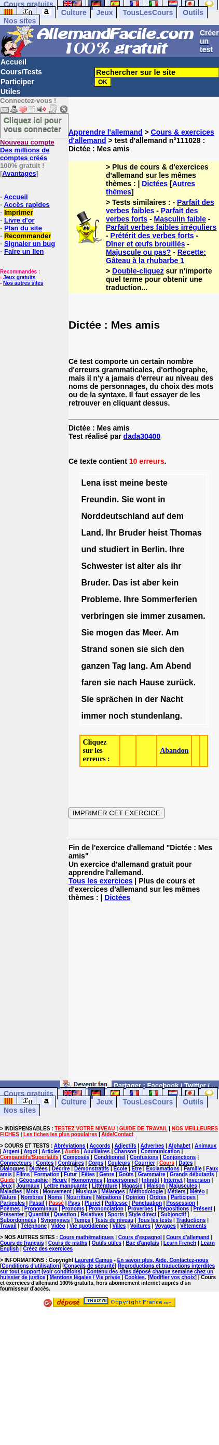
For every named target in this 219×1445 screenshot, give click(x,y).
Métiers (176, 1191)
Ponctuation (147, 1203)
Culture (74, 12)
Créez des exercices (48, 1249)
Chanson (125, 1151)
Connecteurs (16, 1163)
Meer (151, 632)
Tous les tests (155, 1220)
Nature (8, 1197)
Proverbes (140, 1209)
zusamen (185, 615)
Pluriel (93, 1203)
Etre (137, 1168)
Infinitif (150, 1180)
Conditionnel (110, 1157)
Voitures (140, 1226)
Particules (12, 1203)
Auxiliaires (97, 1151)
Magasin (132, 1186)
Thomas (185, 532)
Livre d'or (19, 220)
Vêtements (193, 1226)
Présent (203, 1209)
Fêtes (88, 1174)
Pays (74, 1203)
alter (146, 566)
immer (152, 615)
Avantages (19, 173)
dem (175, 516)
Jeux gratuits (19, 277)
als (162, 566)
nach (127, 682)
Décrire (61, 1168)
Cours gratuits (28, 1093)
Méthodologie (146, 1191)
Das (120, 582)
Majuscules (183, 1186)
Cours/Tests (21, 72)
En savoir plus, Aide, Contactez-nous (163, 1260)
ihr (176, 566)
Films (23, 1174)
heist (157, 532)
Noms (55, 1197)
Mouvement (57, 1191)
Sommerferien (169, 599)
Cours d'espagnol (140, 1237)
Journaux (27, 1186)
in (161, 499)
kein (170, 582)
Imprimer (18, 212)
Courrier (144, 1163)
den (176, 649)
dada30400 (142, 436)
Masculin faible (180, 219)
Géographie (33, 1180)
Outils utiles (106, 1243)
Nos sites (20, 21)
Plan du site (23, 228)
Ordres (158, 1197)
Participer (17, 81)
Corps (95, 1163)
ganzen (95, 665)
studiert (114, 549)
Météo (197, 1191)
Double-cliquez (138, 271)
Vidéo (58, 1226)
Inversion (198, 1180)
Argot (30, 1151)
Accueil (13, 62)
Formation (47, 1174)
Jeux (105, 12)
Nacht (171, 699)
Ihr (111, 532)
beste (157, 482)
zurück (180, 682)
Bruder (132, 532)
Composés (76, 1157)
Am (172, 632)
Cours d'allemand (188, 1237)
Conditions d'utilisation (30, 1266)
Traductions (191, 1220)
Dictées (155, 183)
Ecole (121, 1168)
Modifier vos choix (172, 1277)
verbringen (103, 615)
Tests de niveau (114, 1220)
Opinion (135, 1197)
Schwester (102, 566)
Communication (160, 1151)
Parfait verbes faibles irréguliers (161, 227)
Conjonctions (179, 1157)
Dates (186, 1163)
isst (110, 482)
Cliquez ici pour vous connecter (33, 124)
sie (132, 615)
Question (64, 1214)
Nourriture (79, 1197)
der (151, 699)
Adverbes (153, 1146)
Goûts (126, 1174)
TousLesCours (147, 12)
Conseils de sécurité (89, 1266)
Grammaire (152, 1174)
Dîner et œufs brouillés (145, 244)
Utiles (10, 91)
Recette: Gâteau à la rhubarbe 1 (156, 256)
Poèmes (10, 1209)
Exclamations (162, 1168)
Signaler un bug (29, 244)
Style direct (142, 1214)
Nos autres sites (23, 283)
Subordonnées (18, 1220)
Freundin (99, 499)
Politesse (116, 1203)
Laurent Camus (94, 1260)
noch (118, 715)
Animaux (205, 1146)
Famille (192, 1168)
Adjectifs (125, 1146)
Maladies (11, 1191)
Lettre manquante (66, 1186)
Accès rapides (26, 205)
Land (91, 532)
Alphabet (179, 1146)
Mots (32, 1191)
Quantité (39, 1214)
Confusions (144, 1157)
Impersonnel (122, 1180)
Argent (11, 1151)
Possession (180, 1203)
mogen (109, 632)
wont (145, 499)
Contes (44, 1163)
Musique (86, 1191)
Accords (99, 1146)
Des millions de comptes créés (27, 150)
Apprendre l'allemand (106, 132)
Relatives (91, 1214)
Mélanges (113, 1191)
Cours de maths (68, 1243)
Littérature (104, 1186)
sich (158, 649)
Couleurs (118, 1163)
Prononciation (106, 1209)
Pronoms (73, 1209)
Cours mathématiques (86, 1237)
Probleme (100, 599)
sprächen (114, 699)
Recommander (27, 236)
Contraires (71, 1163)
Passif (36, 1203)
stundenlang (155, 715)
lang (137, 665)
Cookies (135, 1277)
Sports (115, 1214)
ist (130, 566)
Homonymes (86, 1180)
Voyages (165, 1226)
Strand (94, 649)
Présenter (12, 1214)
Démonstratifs (91, 1168)
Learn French (179, 1243)
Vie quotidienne (89, 1226)
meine (131, 482)
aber (151, 582)
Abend (178, 665)
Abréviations (70, 1146)
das (133, 632)
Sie (127, 499)
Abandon (174, 750)
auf (158, 516)
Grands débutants (192, 1174)
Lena (91, 482)
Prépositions (173, 1209)
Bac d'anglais (142, 1243)
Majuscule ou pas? (138, 252)
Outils (193, 12)
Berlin (153, 549)
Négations (108, 1197)
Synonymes (55, 1220)
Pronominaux (41, 1209)
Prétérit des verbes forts (152, 235)
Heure (59, 1180)
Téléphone (34, 1226)
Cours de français (22, 1243)
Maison (156, 1186)
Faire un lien (24, 251)
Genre (106, 1174)
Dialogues (12, 1168)
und (89, 549)
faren (91, 682)
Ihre (176, 549)
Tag (119, 665)
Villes (119, 1226)
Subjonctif (173, 1214)
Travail (8, 1226)
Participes (183, 1197)
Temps (82, 1220)
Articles (51, 1151)
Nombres (32, 1197)
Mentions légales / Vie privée (86, 1277)
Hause (152, 682)
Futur (70, 1174)
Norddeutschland (115, 516)
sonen (122, 649)
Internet (173, 1180)
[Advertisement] (144, 995)
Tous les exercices (100, 881)
